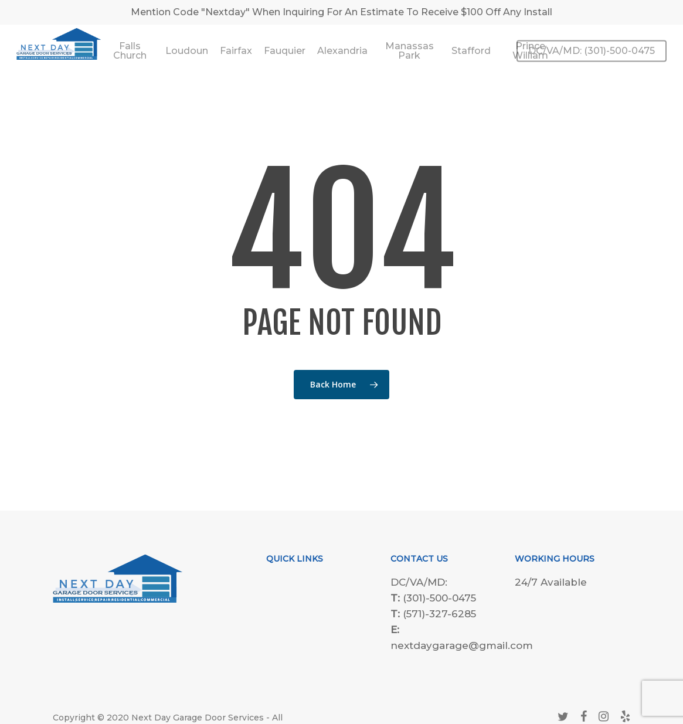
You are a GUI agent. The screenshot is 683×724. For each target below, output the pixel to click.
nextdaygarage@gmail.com (461, 645)
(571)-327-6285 (439, 614)
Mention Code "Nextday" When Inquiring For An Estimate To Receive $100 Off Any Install (341, 12)
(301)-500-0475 (439, 598)
